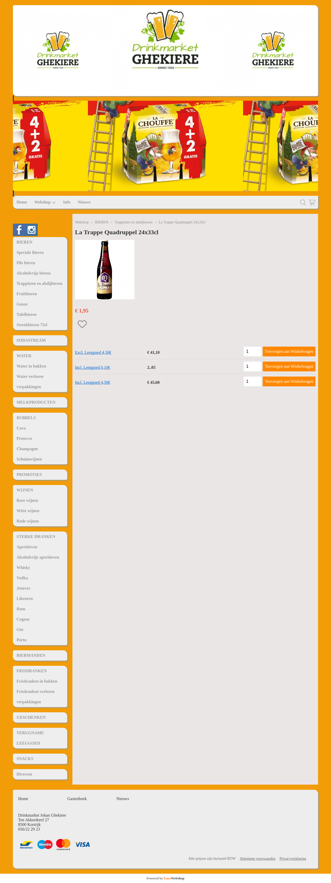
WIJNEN (25, 490)
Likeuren (25, 598)
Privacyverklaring (293, 858)
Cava (21, 428)
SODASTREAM (31, 340)
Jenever (23, 588)
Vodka (22, 578)
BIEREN (24, 242)
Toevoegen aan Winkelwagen (289, 351)
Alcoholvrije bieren (34, 273)
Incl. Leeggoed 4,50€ (92, 382)
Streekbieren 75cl (32, 325)
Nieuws (84, 202)
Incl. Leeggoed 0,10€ (92, 367)
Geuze (22, 304)
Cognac (23, 619)
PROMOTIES (29, 474)
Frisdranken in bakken (37, 681)
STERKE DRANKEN (36, 536)
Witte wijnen (28, 511)
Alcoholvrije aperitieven (38, 557)
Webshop (45, 202)
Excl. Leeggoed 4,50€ (93, 352)
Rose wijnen (27, 500)
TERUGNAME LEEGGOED (30, 738)
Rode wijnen (28, 521)
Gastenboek (77, 798)
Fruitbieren (27, 294)
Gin (20, 629)
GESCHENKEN (31, 717)
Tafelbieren (26, 314)
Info (66, 202)
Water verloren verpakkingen (30, 381)
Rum (21, 609)
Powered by (166, 878)
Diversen (24, 774)
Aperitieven (27, 547)
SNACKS (25, 758)
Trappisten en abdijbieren (39, 283)
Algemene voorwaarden (257, 858)
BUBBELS (26, 418)
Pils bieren (26, 263)
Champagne (27, 449)
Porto (21, 640)
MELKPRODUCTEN (36, 402)
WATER (24, 356)
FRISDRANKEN (32, 671)
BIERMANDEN (31, 655)
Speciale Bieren (30, 252)
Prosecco (24, 438)
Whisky (23, 567)
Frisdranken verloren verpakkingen (36, 696)
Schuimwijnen (29, 459)
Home (22, 202)
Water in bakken (31, 366)
